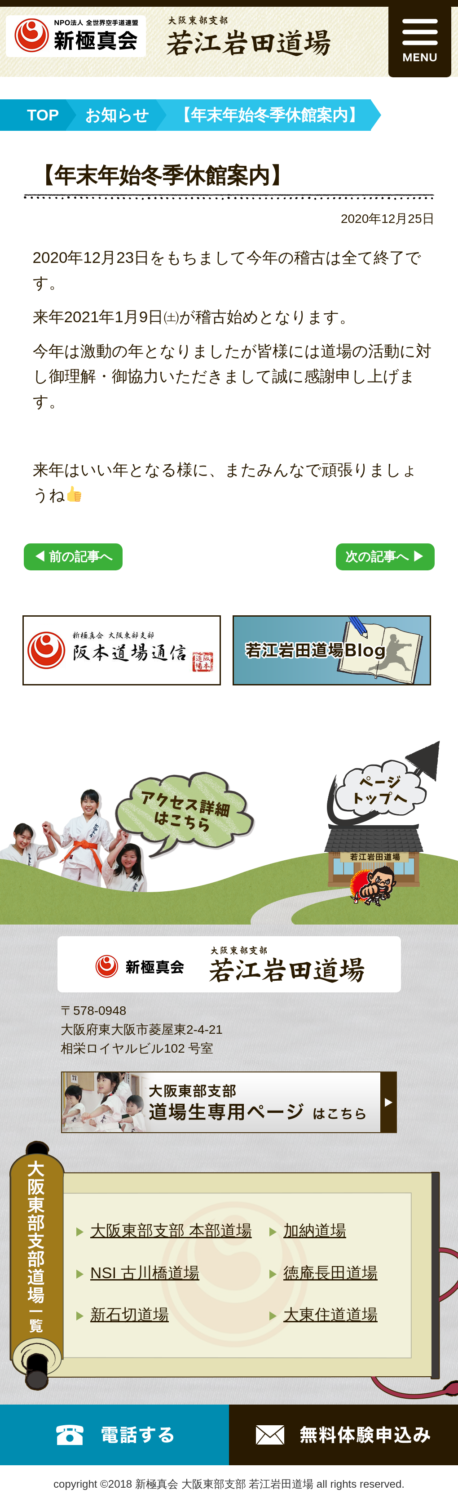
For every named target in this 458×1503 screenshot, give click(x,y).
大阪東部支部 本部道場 (171, 1230)
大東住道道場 (330, 1314)
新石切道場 (129, 1314)
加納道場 (314, 1230)
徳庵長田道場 (330, 1272)
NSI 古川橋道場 (144, 1272)
